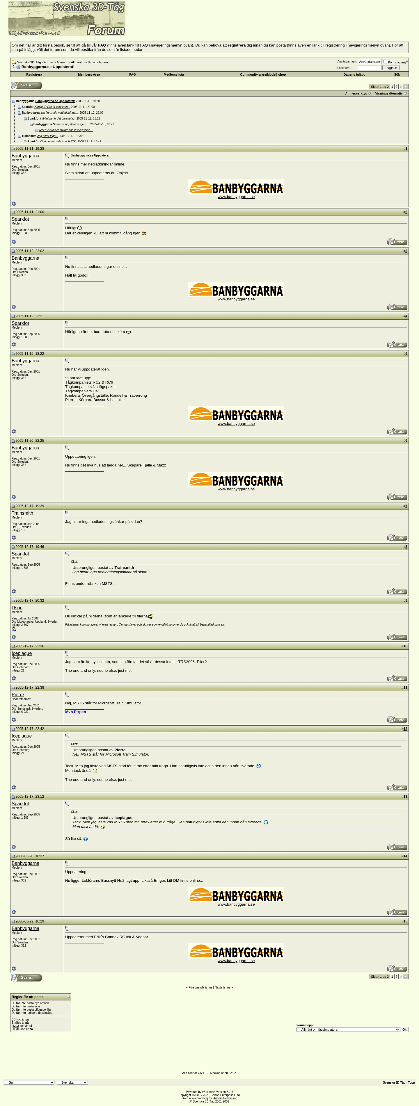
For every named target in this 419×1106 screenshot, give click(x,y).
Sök (397, 74)
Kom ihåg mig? (396, 62)
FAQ (132, 74)
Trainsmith (22, 513)
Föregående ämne (200, 987)
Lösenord (343, 68)
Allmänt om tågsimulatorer (89, 62)
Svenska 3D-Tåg (394, 1082)
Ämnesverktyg (356, 93)
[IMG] (15, 1025)
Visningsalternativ (389, 93)
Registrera (34, 74)
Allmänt (62, 62)
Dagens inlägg (354, 74)
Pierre (18, 694)
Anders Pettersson (225, 1098)
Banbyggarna (25, 155)
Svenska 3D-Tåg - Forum (35, 62)
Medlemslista (174, 74)
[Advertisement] (197, 27)
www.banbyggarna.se (236, 197)
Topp (411, 1082)
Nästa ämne (222, 987)
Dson (17, 607)
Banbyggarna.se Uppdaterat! (55, 101)
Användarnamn (347, 61)
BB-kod (16, 1019)
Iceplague (22, 653)
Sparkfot (20, 219)
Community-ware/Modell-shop (263, 74)
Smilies (16, 1022)
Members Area (89, 74)
